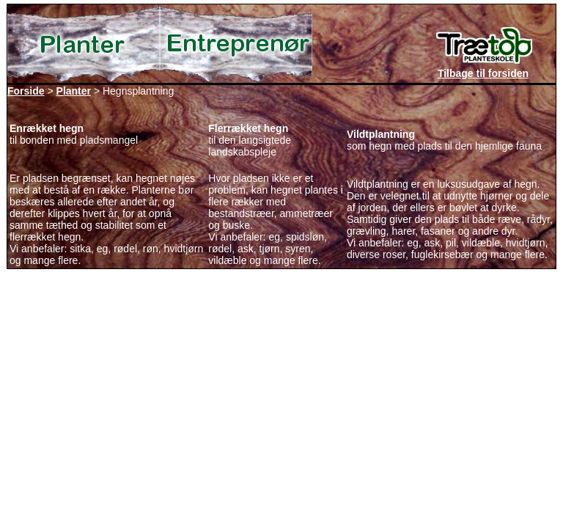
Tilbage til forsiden (483, 73)
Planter (73, 91)
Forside (26, 91)
